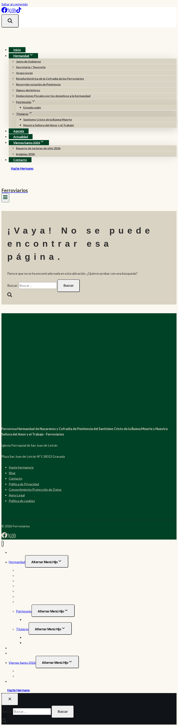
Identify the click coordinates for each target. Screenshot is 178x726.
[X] (9, 12)
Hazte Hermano (22, 168)
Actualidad (20, 137)
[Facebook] (4, 12)
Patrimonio (23, 611)
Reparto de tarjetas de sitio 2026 (38, 148)
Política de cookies (22, 501)
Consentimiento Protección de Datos (35, 490)
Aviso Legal (17, 495)
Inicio (17, 50)
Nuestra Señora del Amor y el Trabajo (48, 125)
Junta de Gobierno (28, 61)
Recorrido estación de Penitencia (38, 84)
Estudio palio (32, 107)
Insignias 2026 (25, 154)
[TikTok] (19, 12)
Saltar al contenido (14, 4)
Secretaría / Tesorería (31, 67)
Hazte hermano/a (21, 467)
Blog (12, 473)
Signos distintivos (28, 90)
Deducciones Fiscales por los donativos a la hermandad (53, 96)
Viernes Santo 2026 (22, 663)
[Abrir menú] (5, 197)
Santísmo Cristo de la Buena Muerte (47, 119)
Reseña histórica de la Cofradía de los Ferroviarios (50, 78)
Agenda (18, 131)
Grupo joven (24, 73)
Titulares (22, 629)
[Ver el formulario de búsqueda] (10, 20)
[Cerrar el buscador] (9, 699)
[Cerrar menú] (2, 544)
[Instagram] (13, 12)
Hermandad (17, 562)
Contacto (20, 160)
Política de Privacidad (24, 484)
